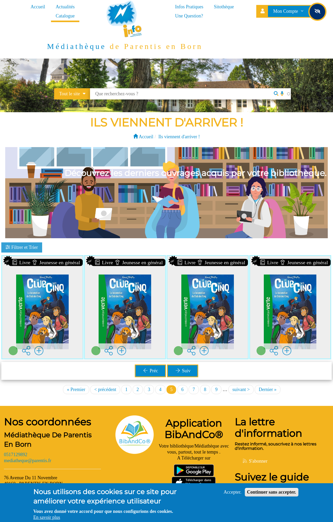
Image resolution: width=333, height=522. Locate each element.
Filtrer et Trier (21, 247)
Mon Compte (289, 11)
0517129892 (15, 454)
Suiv (182, 370)
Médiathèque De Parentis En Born (48, 440)
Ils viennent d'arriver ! (179, 136)
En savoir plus (46, 517)
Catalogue (65, 15)
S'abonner (254, 461)
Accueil (38, 6)
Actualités (65, 6)
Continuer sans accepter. (271, 492)
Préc (150, 370)
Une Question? (189, 15)
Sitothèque (224, 6)
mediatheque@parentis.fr (27, 460)
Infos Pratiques (189, 6)
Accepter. (232, 492)
